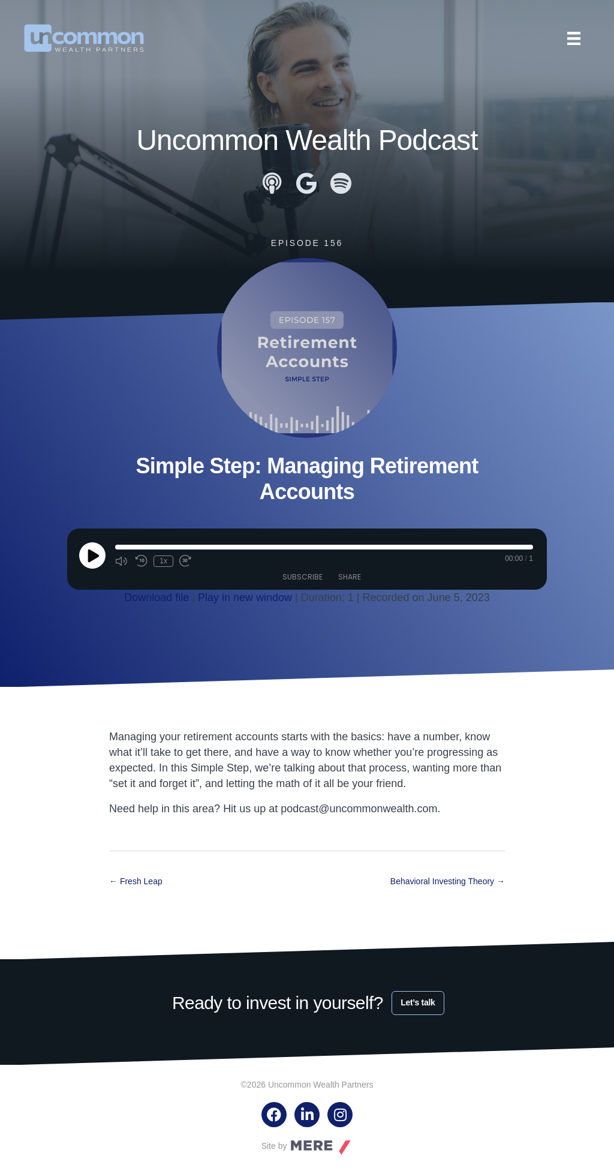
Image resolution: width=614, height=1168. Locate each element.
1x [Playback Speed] (163, 561)
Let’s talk (418, 1002)
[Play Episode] (92, 555)
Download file (156, 597)
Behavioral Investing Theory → (447, 880)
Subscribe (302, 577)
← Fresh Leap (135, 880)
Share (349, 577)
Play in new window (245, 597)
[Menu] (574, 38)
